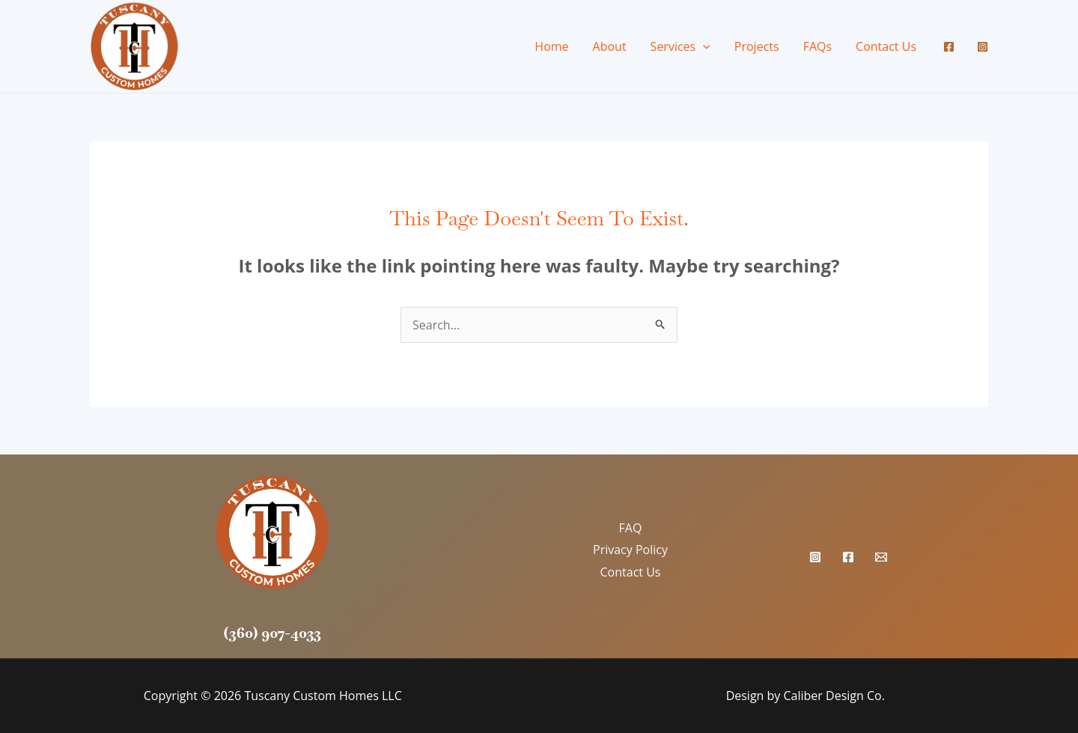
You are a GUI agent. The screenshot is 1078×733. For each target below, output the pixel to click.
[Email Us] (881, 557)
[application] (702, 46)
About (610, 46)
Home (551, 46)
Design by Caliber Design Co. (805, 695)
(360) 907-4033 (272, 632)
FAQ (630, 528)
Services (680, 46)
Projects (756, 46)
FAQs (817, 46)
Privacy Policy (630, 549)
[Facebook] (948, 46)
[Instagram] (982, 46)
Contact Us (886, 46)
